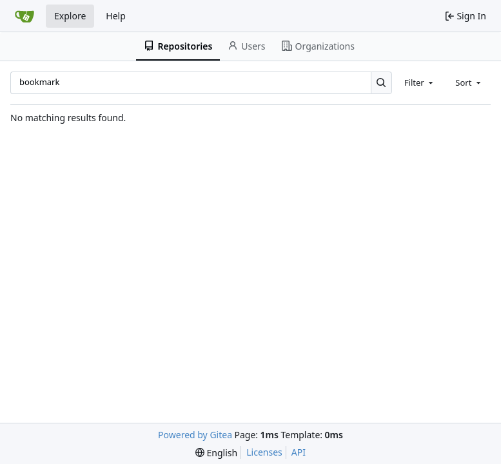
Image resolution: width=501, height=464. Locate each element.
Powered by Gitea (195, 435)
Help (116, 16)
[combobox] (420, 82)
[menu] (216, 453)
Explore (70, 16)
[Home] (24, 16)
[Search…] (381, 83)
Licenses (264, 452)
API (298, 452)
